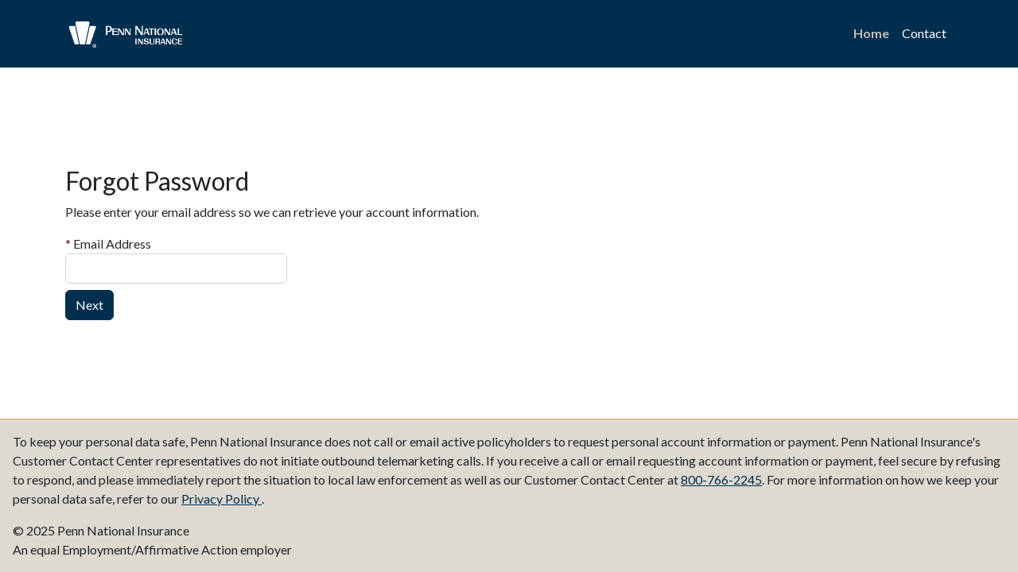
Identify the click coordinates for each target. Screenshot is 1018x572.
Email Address (108, 243)
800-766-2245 (721, 479)
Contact (924, 33)
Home (871, 33)
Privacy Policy (221, 498)
